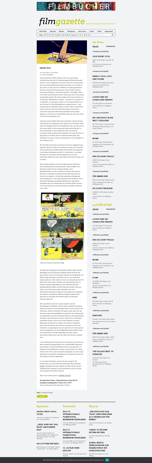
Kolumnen (71, 31)
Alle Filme (43, 31)
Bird (95, 298)
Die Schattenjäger (103, 189)
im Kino (98, 42)
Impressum (109, 31)
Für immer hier (100, 176)
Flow (95, 278)
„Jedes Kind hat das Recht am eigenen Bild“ (47, 427)
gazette (62, 21)
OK (107, 460)
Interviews (82, 31)
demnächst (110, 46)
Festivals (69, 406)
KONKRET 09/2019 (65, 375)
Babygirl (97, 316)
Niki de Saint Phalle (103, 157)
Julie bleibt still (101, 57)
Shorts (93, 406)
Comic (91, 31)
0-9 (45, 35)
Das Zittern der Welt (48, 444)
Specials (53, 31)
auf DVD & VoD (102, 204)
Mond (96, 139)
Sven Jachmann (48, 75)
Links (99, 31)
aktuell (95, 46)
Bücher (61, 31)
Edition (42, 366)
